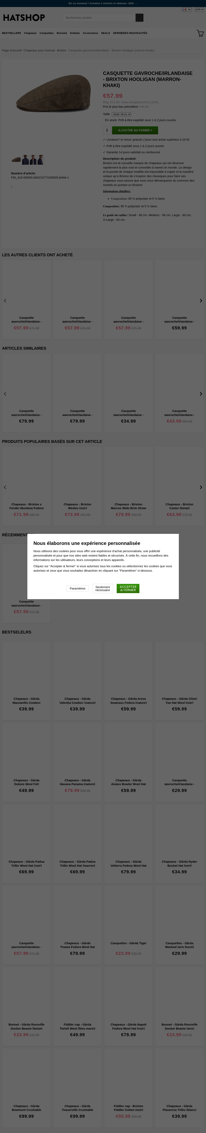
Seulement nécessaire (102, 588)
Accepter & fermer (128, 588)
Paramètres (77, 588)
